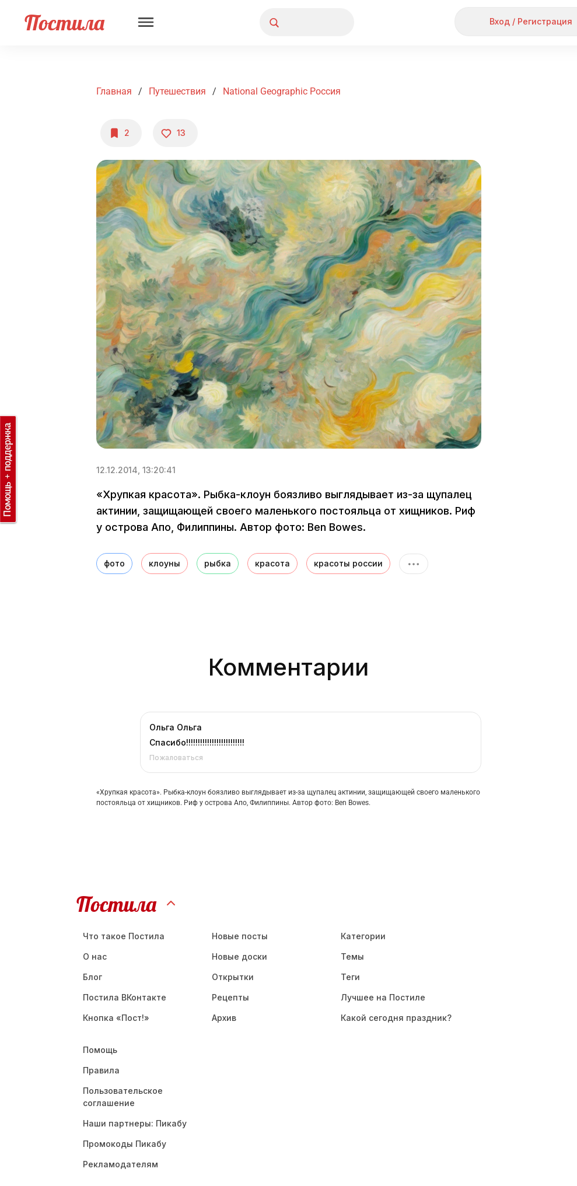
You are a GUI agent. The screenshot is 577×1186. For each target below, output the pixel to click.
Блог (92, 977)
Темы (352, 956)
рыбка (217, 563)
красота (272, 563)
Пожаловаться (176, 757)
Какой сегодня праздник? (396, 1018)
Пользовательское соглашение (123, 1097)
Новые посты (240, 936)
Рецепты (230, 997)
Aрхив (224, 1018)
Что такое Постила (124, 936)
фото (114, 563)
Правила (101, 1070)
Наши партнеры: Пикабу (135, 1123)
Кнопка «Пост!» (116, 1018)
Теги (350, 977)
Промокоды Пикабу (124, 1144)
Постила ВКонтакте (124, 997)
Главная (114, 91)
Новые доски (239, 956)
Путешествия (177, 91)
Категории (363, 936)
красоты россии (348, 563)
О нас (95, 956)
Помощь (100, 1050)
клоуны (164, 563)
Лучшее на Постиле (383, 997)
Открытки (233, 977)
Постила (64, 22)
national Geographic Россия (282, 91)
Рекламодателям (120, 1164)
